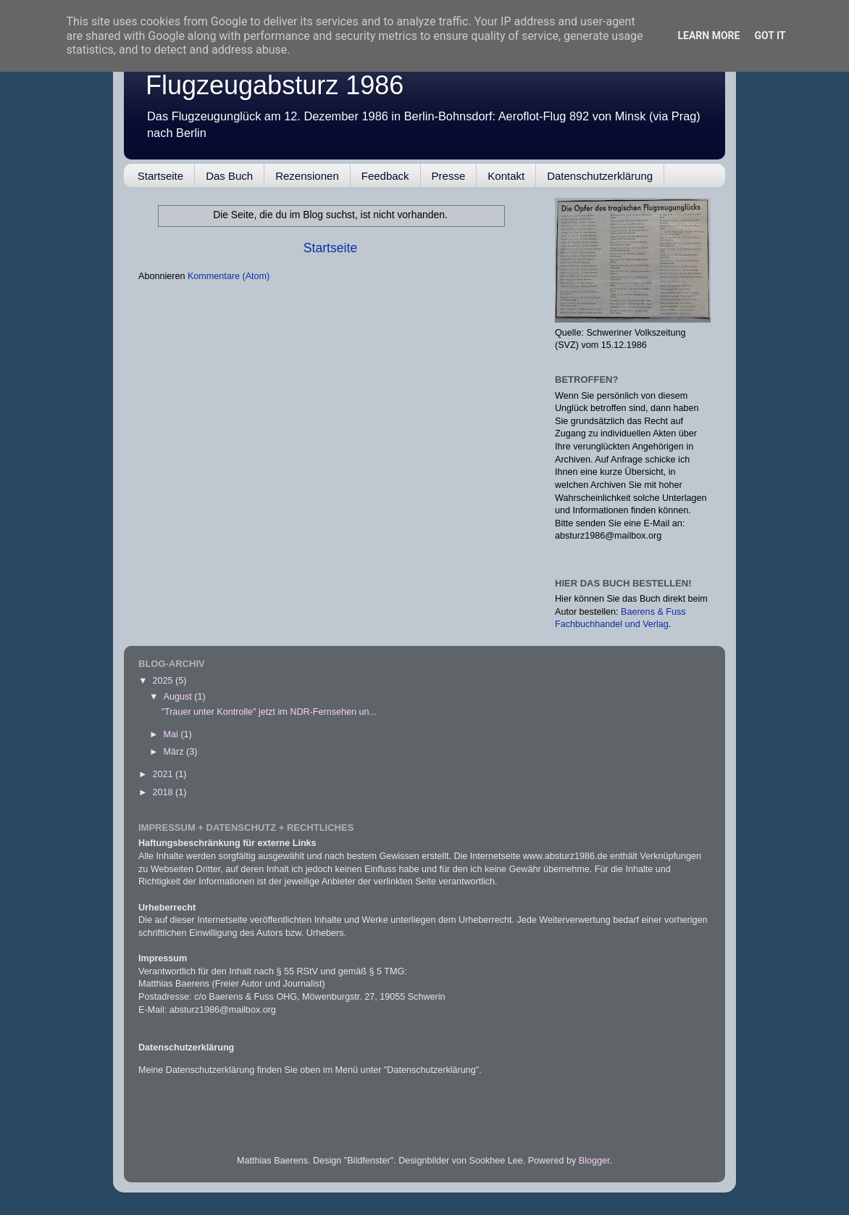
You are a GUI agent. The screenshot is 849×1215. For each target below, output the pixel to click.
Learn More (708, 35)
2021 (163, 774)
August (179, 697)
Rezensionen (307, 176)
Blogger (594, 1161)
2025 (163, 681)
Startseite (160, 176)
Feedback (385, 176)
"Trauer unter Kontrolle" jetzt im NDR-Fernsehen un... (269, 712)
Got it (769, 35)
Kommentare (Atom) (228, 276)
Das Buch (229, 176)
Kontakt (506, 176)
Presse (449, 176)
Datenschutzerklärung (600, 176)
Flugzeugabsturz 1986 (274, 85)
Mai (172, 734)
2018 (163, 792)
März (175, 752)
